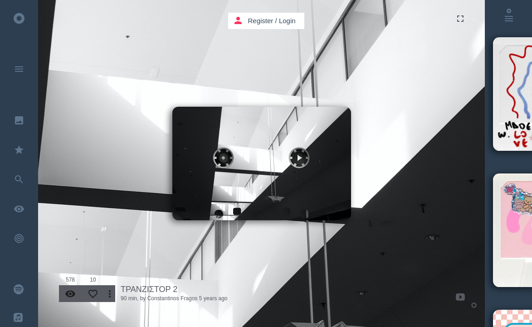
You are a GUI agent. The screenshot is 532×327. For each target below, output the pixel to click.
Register (260, 21)
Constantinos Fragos (172, 298)
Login (287, 21)
